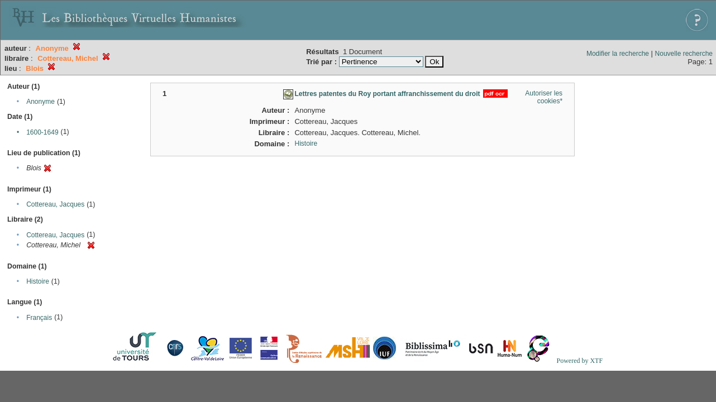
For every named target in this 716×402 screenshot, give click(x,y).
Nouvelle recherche (684, 54)
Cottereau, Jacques (55, 204)
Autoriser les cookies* (543, 97)
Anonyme (40, 102)
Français (39, 318)
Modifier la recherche (617, 54)
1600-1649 (42, 132)
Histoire (37, 281)
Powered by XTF (579, 361)
